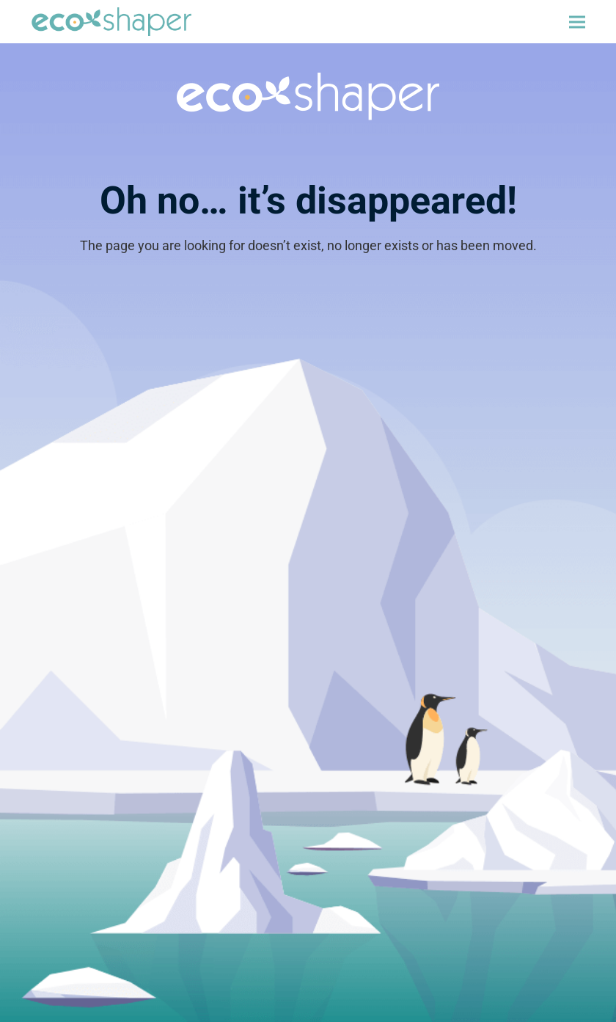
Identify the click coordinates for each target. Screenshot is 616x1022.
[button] (577, 21)
